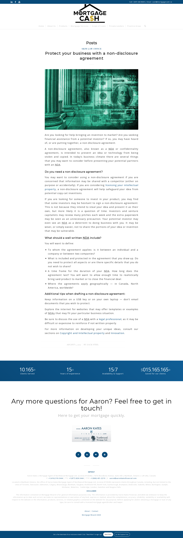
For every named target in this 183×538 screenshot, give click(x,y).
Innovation (117, 333)
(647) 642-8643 (139, 2)
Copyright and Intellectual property (82, 333)
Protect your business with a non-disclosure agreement (91, 56)
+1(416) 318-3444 (56, 478)
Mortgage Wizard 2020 (91, 515)
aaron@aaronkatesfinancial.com (123, 478)
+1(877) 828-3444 (76, 478)
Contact (95, 511)
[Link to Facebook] (15, 2)
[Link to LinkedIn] (11, 2)
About (87, 511)
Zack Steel (93, 344)
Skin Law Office (91, 49)
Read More (108, 534)
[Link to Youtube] (19, 2)
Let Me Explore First (122, 534)
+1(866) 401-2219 (98, 478)
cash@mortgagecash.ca (162, 2)
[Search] (144, 26)
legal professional (110, 319)
